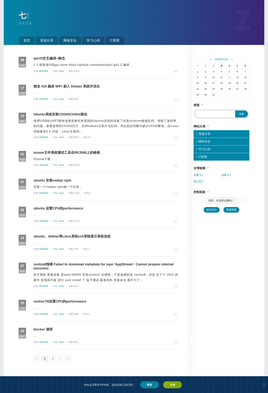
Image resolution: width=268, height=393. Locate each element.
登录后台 (211, 209)
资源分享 (48, 40)
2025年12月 (221, 59)
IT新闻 (114, 40)
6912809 (43, 71)
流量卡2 (226, 174)
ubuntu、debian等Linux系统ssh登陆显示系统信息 (72, 236)
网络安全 (70, 40)
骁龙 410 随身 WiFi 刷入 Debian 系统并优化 (67, 86)
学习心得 (93, 40)
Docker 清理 (43, 329)
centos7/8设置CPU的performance (60, 301)
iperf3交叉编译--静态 (49, 58)
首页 (26, 40)
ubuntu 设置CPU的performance (58, 208)
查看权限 (231, 209)
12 (229, 77)
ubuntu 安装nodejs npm (52, 180)
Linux (61, 71)
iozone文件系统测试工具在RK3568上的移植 (67, 152)
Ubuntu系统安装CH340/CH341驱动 (60, 114)
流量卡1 (198, 174)
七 (24, 15)
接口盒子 (199, 181)
